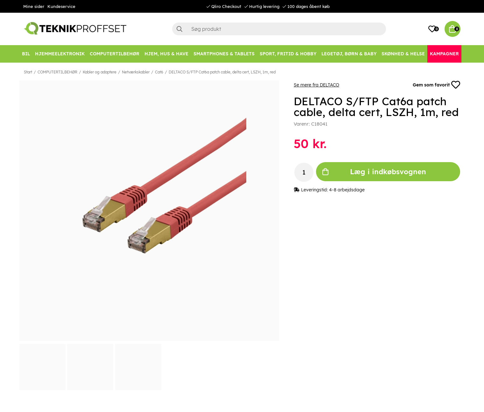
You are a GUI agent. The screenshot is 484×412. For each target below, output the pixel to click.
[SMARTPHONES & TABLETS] (224, 54)
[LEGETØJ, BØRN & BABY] (349, 54)
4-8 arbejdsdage (347, 190)
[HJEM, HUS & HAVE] (166, 54)
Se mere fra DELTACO (316, 85)
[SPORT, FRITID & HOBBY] (288, 54)
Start (28, 72)
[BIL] (25, 54)
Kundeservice (61, 6)
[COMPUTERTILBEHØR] (114, 54)
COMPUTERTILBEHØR (57, 72)
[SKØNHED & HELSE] (403, 54)
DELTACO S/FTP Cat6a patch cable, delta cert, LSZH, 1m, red (222, 72)
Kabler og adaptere (99, 72)
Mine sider (33, 6)
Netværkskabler (136, 72)
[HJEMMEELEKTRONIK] (59, 54)
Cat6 (159, 72)
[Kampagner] (444, 54)
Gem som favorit (436, 84)
